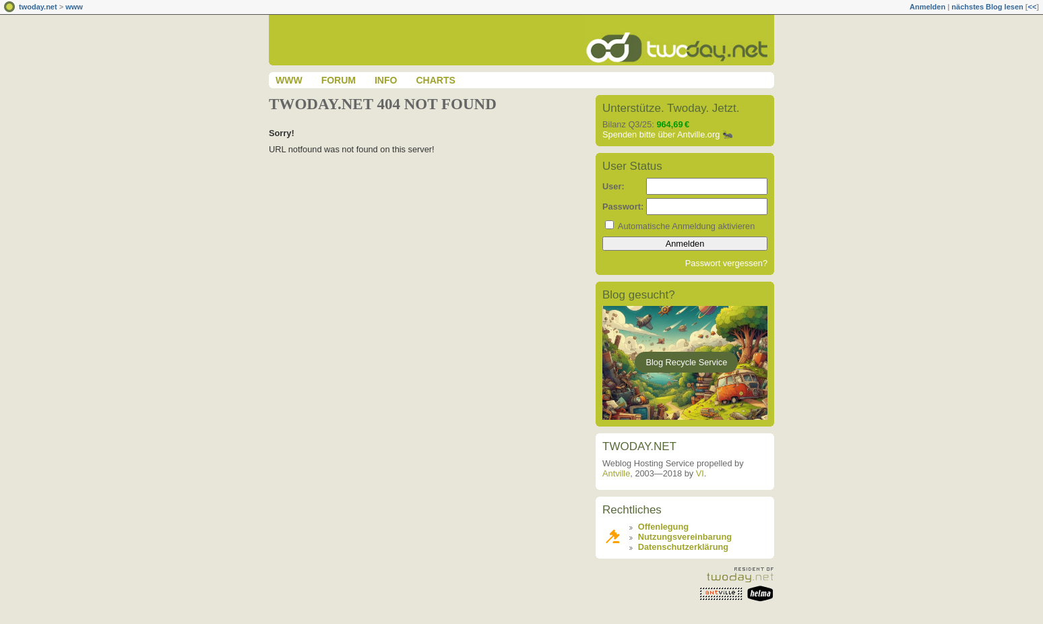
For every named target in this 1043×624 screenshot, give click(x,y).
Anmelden (927, 7)
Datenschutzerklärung (683, 547)
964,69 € (672, 124)
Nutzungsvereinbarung (685, 537)
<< (1032, 7)
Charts (435, 80)
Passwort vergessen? (726, 263)
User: (613, 186)
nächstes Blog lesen (987, 7)
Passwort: (622, 206)
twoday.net (38, 7)
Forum (338, 80)
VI (700, 473)
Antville (616, 473)
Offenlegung (663, 527)
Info (386, 80)
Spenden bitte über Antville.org (661, 134)
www (74, 7)
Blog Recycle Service (686, 362)
